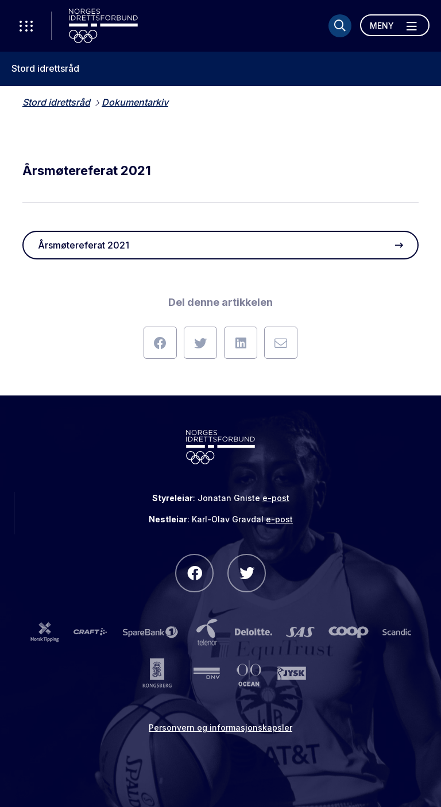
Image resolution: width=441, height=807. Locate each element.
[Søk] (339, 25)
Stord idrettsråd (45, 68)
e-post (275, 498)
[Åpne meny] (395, 25)
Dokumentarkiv (135, 102)
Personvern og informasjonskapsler (220, 727)
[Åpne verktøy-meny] (26, 26)
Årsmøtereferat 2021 (220, 245)
